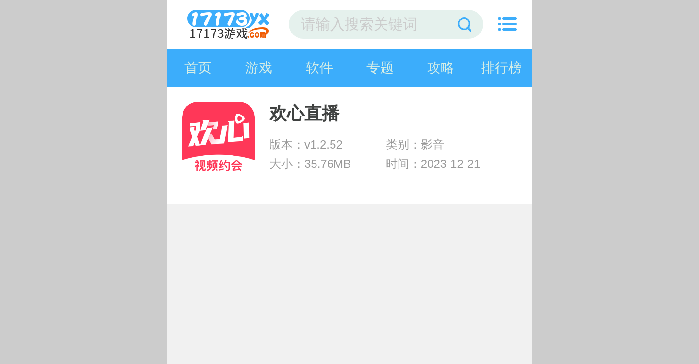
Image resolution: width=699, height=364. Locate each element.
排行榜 (501, 67)
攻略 (440, 67)
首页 (198, 67)
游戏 (258, 67)
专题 (380, 67)
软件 (319, 67)
